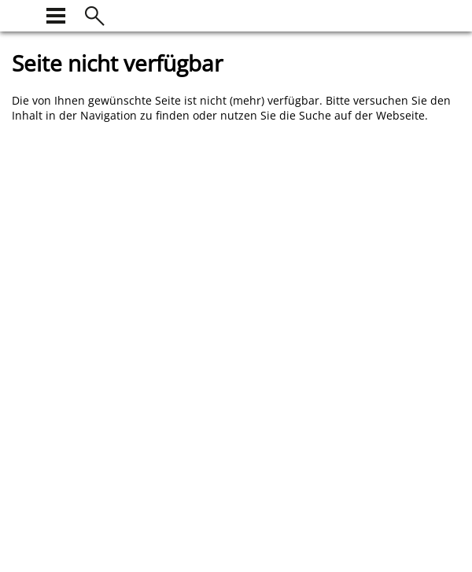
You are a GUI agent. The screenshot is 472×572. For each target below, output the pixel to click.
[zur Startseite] (21, 14)
